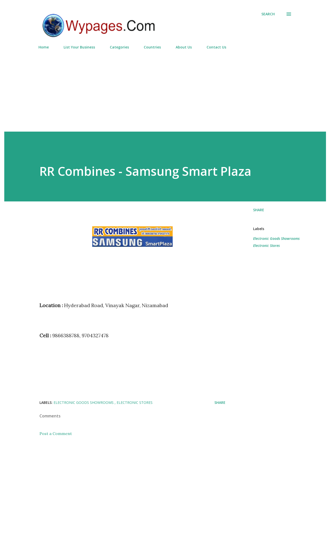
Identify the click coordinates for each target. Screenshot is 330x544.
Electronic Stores (266, 245)
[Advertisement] (165, 88)
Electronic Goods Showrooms (276, 238)
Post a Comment (55, 433)
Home (43, 47)
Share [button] (258, 209)
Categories (119, 47)
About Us (184, 47)
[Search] (268, 14)
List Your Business (79, 47)
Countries (152, 47)
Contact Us (216, 47)
